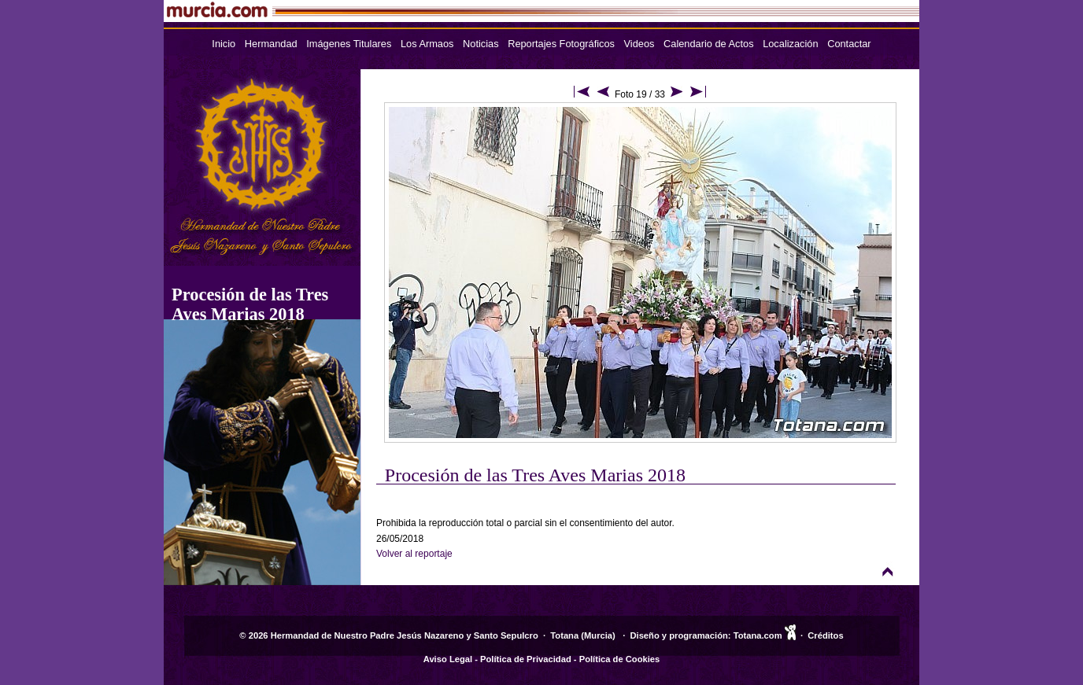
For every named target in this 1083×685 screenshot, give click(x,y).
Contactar (848, 44)
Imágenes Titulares (348, 44)
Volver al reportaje (414, 553)
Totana (564, 635)
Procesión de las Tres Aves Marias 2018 (250, 304)
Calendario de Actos (708, 44)
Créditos (825, 635)
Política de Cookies (619, 659)
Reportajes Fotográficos (561, 44)
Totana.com (758, 635)
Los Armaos (427, 44)
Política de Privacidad (525, 659)
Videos (639, 44)
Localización (790, 44)
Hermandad (271, 44)
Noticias (481, 44)
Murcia (598, 635)
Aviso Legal (447, 659)
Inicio (223, 44)
